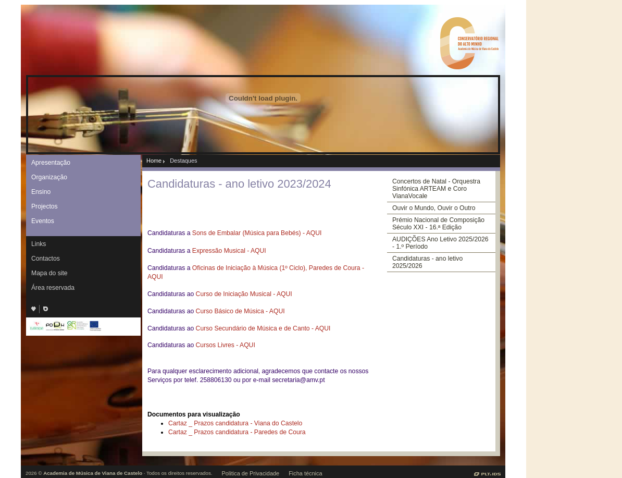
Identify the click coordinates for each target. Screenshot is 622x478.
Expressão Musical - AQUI (229, 250)
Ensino (41, 191)
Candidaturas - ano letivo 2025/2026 (427, 262)
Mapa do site (49, 273)
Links (38, 244)
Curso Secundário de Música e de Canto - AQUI (263, 328)
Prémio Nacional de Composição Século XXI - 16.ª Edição (438, 223)
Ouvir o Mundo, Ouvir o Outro (433, 208)
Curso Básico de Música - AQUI (240, 311)
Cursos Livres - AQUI (225, 345)
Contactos (45, 258)
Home (153, 160)
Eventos (42, 221)
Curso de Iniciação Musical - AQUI (244, 294)
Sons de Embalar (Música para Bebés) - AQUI (257, 233)
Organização (49, 177)
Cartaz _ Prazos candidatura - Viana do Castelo (235, 423)
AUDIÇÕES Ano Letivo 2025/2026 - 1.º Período (440, 243)
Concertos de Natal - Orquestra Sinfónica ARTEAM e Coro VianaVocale (436, 189)
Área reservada (52, 287)
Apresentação (50, 162)
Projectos (44, 206)
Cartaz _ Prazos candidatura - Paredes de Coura (237, 432)
